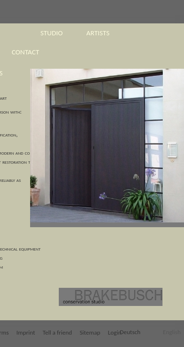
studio (52, 33)
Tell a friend (57, 332)
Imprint (25, 332)
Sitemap (90, 332)
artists (98, 33)
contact (26, 52)
